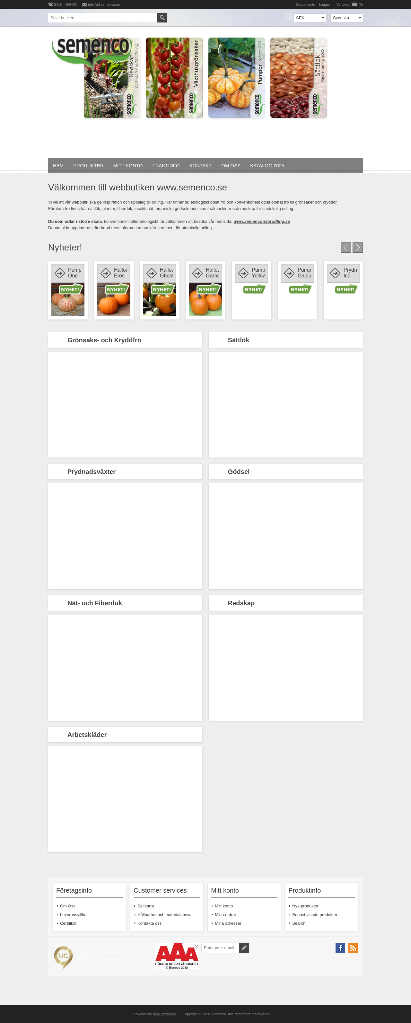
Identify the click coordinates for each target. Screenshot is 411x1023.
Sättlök (238, 340)
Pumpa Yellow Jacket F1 (258, 273)
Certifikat (68, 923)
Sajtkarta (145, 906)
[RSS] (353, 948)
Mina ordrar (225, 914)
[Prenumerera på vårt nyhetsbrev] (220, 948)
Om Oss (67, 906)
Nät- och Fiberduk (94, 603)
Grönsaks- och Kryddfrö (104, 340)
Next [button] (358, 247)
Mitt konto (224, 906)
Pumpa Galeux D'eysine (304, 273)
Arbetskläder (87, 734)
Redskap (241, 603)
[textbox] (102, 17)
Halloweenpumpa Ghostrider (166, 272)
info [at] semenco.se (104, 4)
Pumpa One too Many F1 (74, 273)
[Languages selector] (347, 18)
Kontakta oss (149, 923)
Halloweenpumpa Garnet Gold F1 (212, 273)
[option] (68, 290)
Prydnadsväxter (91, 471)
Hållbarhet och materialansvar (165, 914)
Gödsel (239, 471)
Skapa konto (305, 4)
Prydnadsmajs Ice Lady (350, 273)
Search (298, 923)
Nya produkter (305, 906)
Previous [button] (346, 247)
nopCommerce (164, 1014)
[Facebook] (340, 948)
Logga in (325, 4)
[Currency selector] (310, 18)
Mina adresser (228, 923)
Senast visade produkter (314, 914)
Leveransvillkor (74, 914)
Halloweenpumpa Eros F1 (120, 273)
